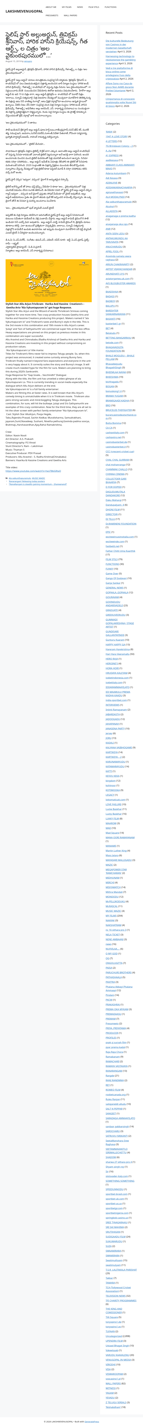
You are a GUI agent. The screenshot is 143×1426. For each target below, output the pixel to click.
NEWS (80, 7)
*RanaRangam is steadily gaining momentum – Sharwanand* (38, 484)
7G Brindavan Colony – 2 (119, 146)
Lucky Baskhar (114, 813)
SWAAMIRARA (113, 1250)
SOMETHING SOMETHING (120, 1180)
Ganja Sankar (113, 583)
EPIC (108, 532)
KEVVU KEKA (113, 776)
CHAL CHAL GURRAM (117, 459)
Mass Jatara (112, 855)
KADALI (110, 742)
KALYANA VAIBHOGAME (119, 747)
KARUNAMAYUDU (115, 761)
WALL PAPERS (70, 15)
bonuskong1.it (114, 391)
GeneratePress (92, 1421)
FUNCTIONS (110, 7)
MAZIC (109, 864)
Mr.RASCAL (112, 906)
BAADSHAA (112, 291)
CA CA (109, 427)
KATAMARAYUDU (115, 766)
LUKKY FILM (112, 818)
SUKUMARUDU (114, 1241)
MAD (108, 828)
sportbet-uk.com (115, 1198)
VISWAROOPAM (114, 1374)
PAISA (109, 967)
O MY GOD (112, 953)
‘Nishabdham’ (113, 1407)
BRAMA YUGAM (114, 395)
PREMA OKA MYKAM (117, 1009)
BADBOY (110, 301)
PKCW (109, 999)
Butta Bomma (113, 423)
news (108, 944)
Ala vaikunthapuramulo (20, 478)
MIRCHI (110, 882)
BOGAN (110, 386)
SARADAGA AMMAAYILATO (120, 1118)
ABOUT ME (51, 7)
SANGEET (111, 1113)
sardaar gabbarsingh (117, 1126)
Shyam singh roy (115, 1166)
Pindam (110, 995)
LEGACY (110, 794)
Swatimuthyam (114, 1260)
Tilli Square (112, 1317)
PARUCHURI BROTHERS (119, 972)
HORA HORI (112, 668)
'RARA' (109, 131)
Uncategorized (114, 1336)
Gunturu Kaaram (115, 639)
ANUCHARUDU (114, 246)
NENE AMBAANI (114, 939)
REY (108, 1085)
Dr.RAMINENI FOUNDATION (121, 523)
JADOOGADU (113, 719)
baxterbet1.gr (113, 323)
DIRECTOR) (112, 514)
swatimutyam (113, 1265)
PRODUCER (112, 1033)
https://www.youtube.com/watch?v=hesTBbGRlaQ (33, 471)
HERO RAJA (112, 658)
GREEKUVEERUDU (116, 614)
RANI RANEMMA (115, 1080)
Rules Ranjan (113, 1099)
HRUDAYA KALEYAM (116, 673)
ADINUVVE (111, 182)
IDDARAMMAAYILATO (117, 687)
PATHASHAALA (114, 977)
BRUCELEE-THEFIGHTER (119, 410)
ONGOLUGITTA (114, 963)
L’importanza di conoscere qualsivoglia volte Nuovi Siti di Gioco (121, 102)
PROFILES (111, 1037)
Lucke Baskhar (114, 809)
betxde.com (112, 342)
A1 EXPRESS (112, 155)
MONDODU (112, 896)
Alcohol (110, 206)
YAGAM (110, 1393)
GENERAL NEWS (114, 587)
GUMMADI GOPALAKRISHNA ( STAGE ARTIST (120, 623)
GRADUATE (112, 610)
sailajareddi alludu (116, 1104)
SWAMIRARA (113, 1255)
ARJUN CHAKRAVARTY (118, 264)
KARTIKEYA (112, 752)
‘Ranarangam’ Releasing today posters (27, 481)
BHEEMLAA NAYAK (116, 372)
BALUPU (110, 305)
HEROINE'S (112, 663)
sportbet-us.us (114, 1203)
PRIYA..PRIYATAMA (116, 1028)
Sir (107, 1171)
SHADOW (111, 1157)
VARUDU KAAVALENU (117, 1355)
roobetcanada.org (116, 1094)
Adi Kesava (112, 178)
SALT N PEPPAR (114, 1108)
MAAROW (111, 823)
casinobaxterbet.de (116, 442)
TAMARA (110, 1282)
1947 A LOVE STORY (116, 136)
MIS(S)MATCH (113, 887)
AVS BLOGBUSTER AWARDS (121, 283)
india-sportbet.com (116, 700)
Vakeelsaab (112, 1350)
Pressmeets (112, 1023)
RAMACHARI (112, 1061)
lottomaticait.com (115, 799)
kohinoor (111, 785)
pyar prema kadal (115, 1047)
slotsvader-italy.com (117, 1176)
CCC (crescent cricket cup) (120, 451)
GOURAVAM (112, 597)
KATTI (109, 771)
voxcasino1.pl (113, 1378)
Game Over (112, 573)
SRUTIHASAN (113, 1231)
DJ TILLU (110, 519)
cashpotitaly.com (115, 432)
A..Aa (108, 150)
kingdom (111, 780)
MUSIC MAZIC (38, 478)
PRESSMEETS (52, 15)
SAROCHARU (113, 1131)
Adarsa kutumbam (116, 173)
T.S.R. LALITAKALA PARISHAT (121, 1269)
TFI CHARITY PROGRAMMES (121, 1300)
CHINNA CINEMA (115, 474)
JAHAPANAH (112, 723)
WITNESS (111, 1388)
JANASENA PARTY (115, 728)
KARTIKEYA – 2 (114, 757)
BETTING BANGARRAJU (118, 337)
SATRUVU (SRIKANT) (117, 1135)
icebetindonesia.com (117, 677)
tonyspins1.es (113, 1326)
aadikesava (112, 160)
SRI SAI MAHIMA (115, 1227)
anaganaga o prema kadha (121, 215)
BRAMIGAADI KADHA (117, 400)
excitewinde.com (115, 541)
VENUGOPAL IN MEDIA (118, 1359)
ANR (108, 228)
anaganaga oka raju (117, 224)
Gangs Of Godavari (116, 578)
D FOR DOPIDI (114, 487)
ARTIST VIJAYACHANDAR (119, 269)
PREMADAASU (113, 1014)
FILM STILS (94, 7)
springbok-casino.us (117, 1217)
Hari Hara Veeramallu (118, 654)
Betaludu (111, 333)
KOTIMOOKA (113, 790)
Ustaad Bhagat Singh (117, 1345)
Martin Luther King (116, 850)
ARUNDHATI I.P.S (115, 273)
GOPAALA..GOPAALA (117, 592)
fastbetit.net (112, 546)
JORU (108, 738)
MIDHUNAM (112, 877)
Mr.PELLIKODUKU (115, 901)
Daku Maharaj (113, 500)
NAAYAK (110, 920)
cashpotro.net (113, 437)
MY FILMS (67, 7)
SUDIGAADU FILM (116, 1236)
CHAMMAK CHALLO (116, 469)
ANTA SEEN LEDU (115, 233)
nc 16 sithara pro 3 (116, 929)
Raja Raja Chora (114, 1051)
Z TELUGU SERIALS (116, 1402)
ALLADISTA (112, 211)
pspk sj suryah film (116, 1042)
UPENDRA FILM (114, 1340)
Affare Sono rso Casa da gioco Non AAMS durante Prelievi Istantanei (120, 87)
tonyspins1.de (113, 1321)
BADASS (110, 296)
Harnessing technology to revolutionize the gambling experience (121, 60)
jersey (109, 733)
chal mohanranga (115, 464)
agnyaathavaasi (114, 192)
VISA (108, 1369)
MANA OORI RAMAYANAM (120, 837)
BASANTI (110, 318)
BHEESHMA (112, 377)
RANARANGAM (114, 1070)
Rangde (110, 1075)
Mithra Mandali (114, 892)
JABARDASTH (113, 714)
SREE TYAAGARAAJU (116, 1222)
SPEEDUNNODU (114, 1189)
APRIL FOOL (112, 251)
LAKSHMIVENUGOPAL (24, 11)
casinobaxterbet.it (116, 446)
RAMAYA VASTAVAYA (117, 1066)
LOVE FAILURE (113, 804)
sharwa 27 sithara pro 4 (119, 1162)
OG (107, 958)
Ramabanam (113, 1056)
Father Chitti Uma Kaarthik (120, 551)
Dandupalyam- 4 (115, 504)
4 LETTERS (111, 141)
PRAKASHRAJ (113, 1004)
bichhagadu (112, 381)
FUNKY (109, 568)
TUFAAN (110, 1331)
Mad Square (112, 832)
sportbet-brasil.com (116, 1194)
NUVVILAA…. (113, 948)
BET (108, 328)
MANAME (111, 845)
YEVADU (110, 1397)
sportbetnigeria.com (117, 1213)
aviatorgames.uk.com (118, 278)
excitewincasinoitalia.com (120, 536)
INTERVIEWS (113, 704)
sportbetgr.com (114, 1208)
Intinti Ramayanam (116, 709)
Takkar (109, 1278)
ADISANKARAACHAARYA (119, 187)
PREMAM (111, 1018)
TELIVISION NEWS (116, 1295)
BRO (108, 405)
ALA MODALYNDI (115, 197)
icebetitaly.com (114, 682)
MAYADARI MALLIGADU (119, 860)
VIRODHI (111, 1364)
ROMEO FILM (113, 1089)
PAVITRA (110, 982)
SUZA (109, 1246)
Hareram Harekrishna (118, 649)
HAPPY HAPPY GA (115, 644)
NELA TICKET (113, 934)
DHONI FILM (113, 509)
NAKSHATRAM (113, 925)
